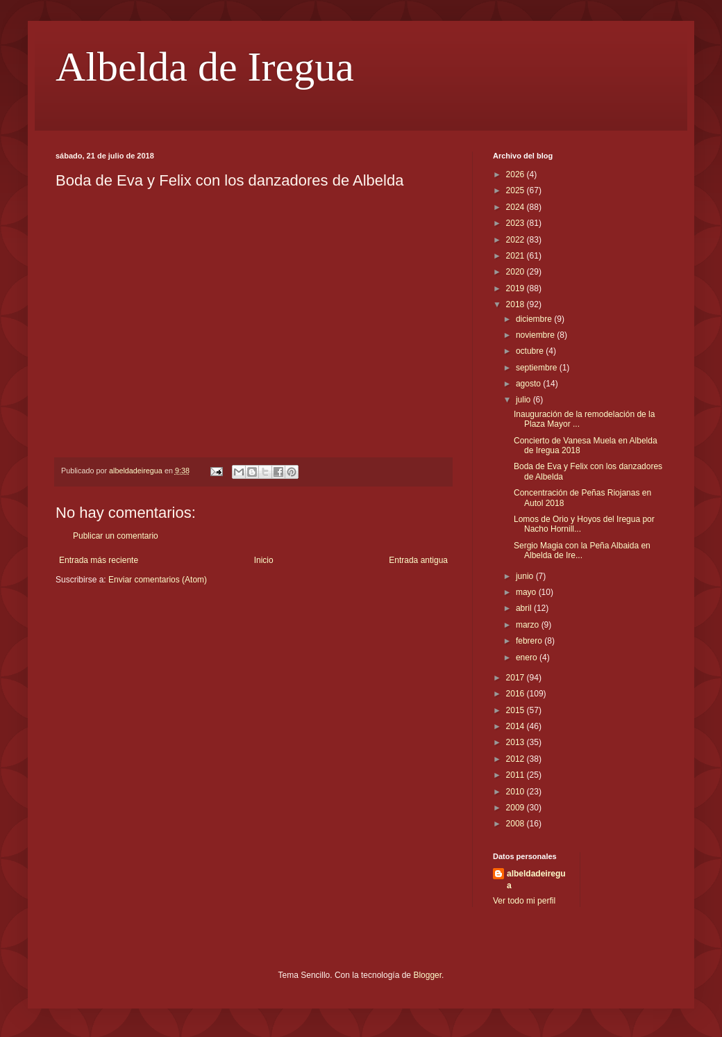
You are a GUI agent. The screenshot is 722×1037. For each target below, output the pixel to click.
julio (524, 400)
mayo (527, 592)
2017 (516, 678)
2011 (516, 775)
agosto (529, 384)
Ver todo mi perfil (524, 901)
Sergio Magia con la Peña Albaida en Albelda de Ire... (582, 550)
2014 (516, 726)
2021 (516, 256)
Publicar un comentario (115, 536)
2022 (516, 240)
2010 (516, 792)
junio (526, 576)
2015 (516, 710)
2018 (516, 304)
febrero (530, 641)
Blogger (427, 975)
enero (527, 657)
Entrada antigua (418, 560)
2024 (516, 207)
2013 (516, 742)
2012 (516, 759)
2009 (516, 808)
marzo (529, 625)
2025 (516, 190)
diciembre (535, 319)
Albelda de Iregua (205, 67)
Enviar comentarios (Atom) (157, 580)
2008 (516, 823)
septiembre (538, 368)
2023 (516, 223)
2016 (516, 694)
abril (525, 608)
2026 (516, 174)
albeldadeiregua (536, 879)
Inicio (264, 560)
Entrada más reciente (98, 560)
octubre (531, 351)
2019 (516, 288)
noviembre (536, 335)
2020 (516, 272)
